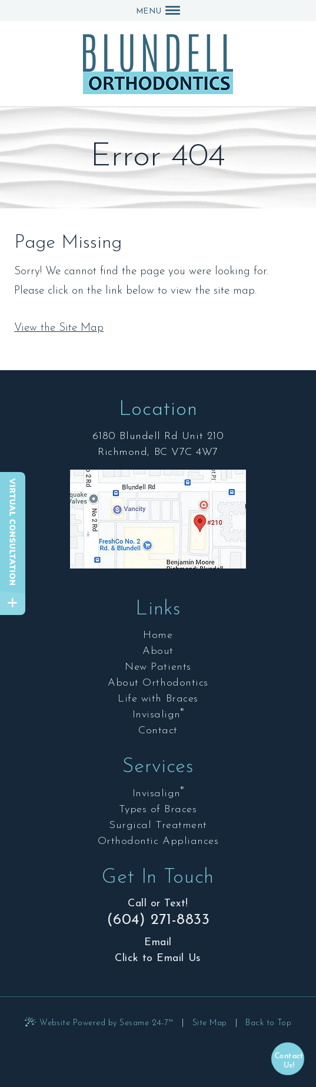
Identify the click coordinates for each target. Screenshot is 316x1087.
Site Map (209, 1023)
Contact (158, 730)
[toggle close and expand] (12, 603)
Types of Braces (158, 809)
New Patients (158, 667)
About (158, 651)
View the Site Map (59, 328)
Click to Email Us (158, 958)
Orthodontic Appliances (158, 841)
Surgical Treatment (158, 825)
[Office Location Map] (158, 525)
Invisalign (158, 714)
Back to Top (268, 1023)
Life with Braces (158, 698)
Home (157, 635)
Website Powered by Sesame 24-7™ (106, 1023)
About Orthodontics (158, 683)
